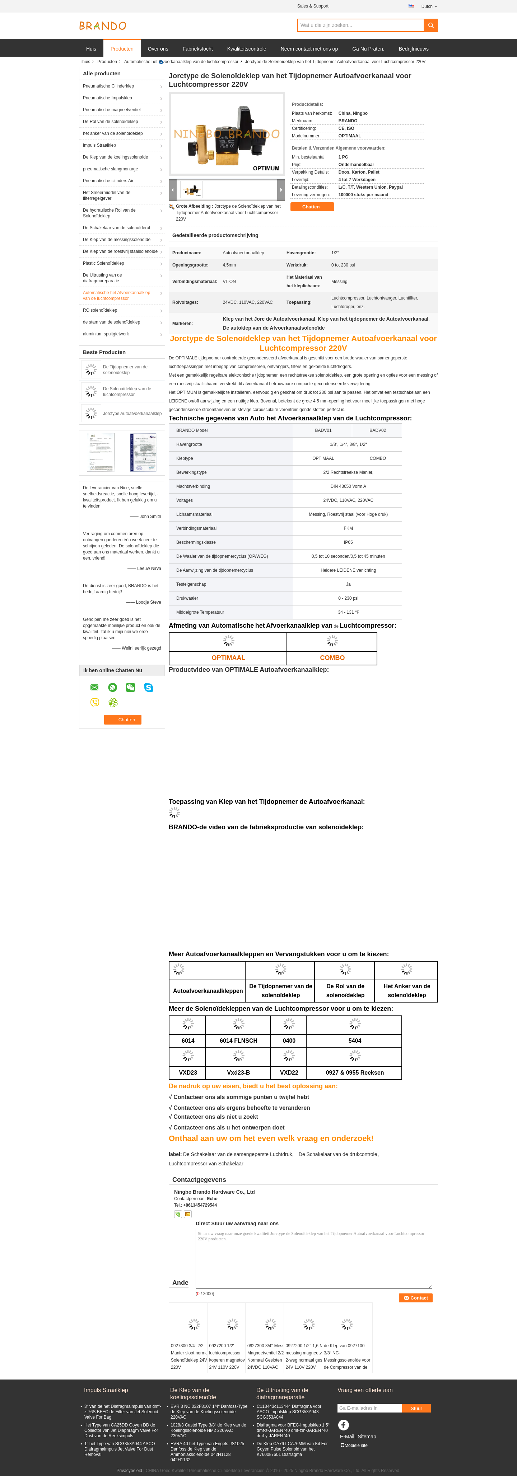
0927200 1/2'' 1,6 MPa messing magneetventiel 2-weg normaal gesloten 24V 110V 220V (309, 1356)
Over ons (158, 49)
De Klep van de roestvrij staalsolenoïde (120, 251)
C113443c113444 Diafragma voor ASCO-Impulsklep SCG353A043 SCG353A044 (289, 1412)
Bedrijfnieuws (414, 49)
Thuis (85, 61)
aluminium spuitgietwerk (106, 333)
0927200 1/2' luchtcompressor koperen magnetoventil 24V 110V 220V (231, 1356)
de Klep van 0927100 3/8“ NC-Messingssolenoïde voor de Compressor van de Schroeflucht (347, 1360)
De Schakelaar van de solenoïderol (116, 227)
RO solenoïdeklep (100, 310)
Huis (91, 49)
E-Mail (347, 1436)
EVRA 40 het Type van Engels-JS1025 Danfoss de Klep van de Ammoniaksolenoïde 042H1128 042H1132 (207, 1451)
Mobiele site (354, 1445)
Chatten (316, 206)
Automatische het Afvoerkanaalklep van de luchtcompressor (181, 61)
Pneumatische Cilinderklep (108, 86)
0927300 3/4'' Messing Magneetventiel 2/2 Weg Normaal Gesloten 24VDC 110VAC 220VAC (270, 1360)
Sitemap (367, 1436)
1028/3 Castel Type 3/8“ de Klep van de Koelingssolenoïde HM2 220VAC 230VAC (208, 1430)
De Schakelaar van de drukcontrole (338, 1154)
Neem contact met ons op (309, 49)
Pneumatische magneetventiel (112, 109)
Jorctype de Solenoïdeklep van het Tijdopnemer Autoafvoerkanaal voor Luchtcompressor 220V (228, 213)
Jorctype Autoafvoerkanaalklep (132, 413)
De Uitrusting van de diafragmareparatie (102, 278)
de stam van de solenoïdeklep (111, 322)
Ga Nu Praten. (368, 49)
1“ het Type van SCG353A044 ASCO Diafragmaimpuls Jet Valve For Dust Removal (119, 1449)
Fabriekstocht (198, 49)
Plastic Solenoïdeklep (103, 263)
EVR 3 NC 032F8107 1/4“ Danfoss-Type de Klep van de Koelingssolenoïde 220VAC (209, 1412)
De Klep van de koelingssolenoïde (115, 157)
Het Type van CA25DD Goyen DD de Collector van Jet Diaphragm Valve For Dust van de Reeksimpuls (121, 1430)
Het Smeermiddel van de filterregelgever (106, 195)
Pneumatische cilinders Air (108, 180)
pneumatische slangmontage (110, 168)
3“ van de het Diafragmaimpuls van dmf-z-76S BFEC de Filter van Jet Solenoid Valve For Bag (122, 1412)
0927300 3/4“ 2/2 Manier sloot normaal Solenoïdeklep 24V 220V (191, 1356)
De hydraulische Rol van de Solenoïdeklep (109, 213)
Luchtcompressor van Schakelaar (206, 1163)
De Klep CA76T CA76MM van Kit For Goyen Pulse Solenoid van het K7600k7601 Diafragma (292, 1449)
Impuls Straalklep (99, 145)
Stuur (416, 1408)
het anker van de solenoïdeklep (113, 133)
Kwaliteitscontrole (246, 49)
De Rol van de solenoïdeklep (110, 121)
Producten (122, 49)
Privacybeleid (129, 1470)
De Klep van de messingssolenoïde (116, 239)
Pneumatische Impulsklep (107, 97)
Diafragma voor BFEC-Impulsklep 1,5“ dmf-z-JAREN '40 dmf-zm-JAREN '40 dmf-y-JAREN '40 (293, 1430)
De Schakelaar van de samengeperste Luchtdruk (237, 1154)
